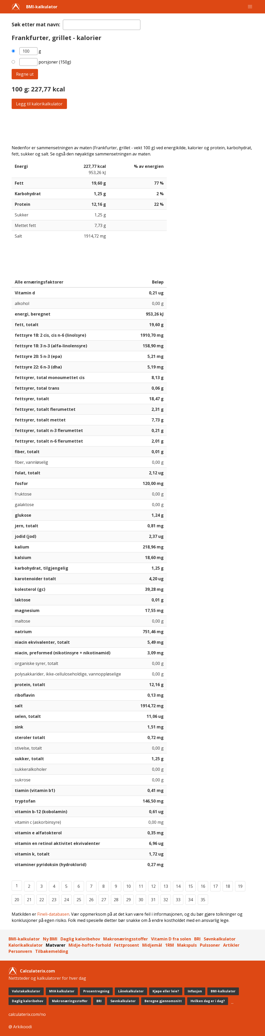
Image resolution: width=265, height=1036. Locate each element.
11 (141, 886)
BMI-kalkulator (41, 7)
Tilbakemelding (51, 951)
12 (153, 886)
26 (91, 899)
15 (190, 886)
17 (215, 886)
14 (178, 886)
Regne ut (25, 74)
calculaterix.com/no (27, 1014)
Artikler (231, 945)
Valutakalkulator (26, 991)
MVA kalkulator (61, 991)
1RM (169, 945)
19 (240, 886)
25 (79, 899)
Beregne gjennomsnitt (163, 1001)
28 (116, 899)
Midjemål (152, 945)
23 (54, 899)
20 (16, 899)
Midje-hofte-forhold (90, 945)
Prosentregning (96, 991)
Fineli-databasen (53, 914)
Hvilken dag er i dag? (208, 1001)
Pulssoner (210, 945)
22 (41, 899)
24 (66, 899)
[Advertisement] (133, 126)
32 (165, 899)
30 (141, 899)
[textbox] (101, 25)
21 (29, 899)
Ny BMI (50, 939)
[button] (250, 6)
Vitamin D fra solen (171, 939)
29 (128, 899)
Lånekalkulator (131, 991)
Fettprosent (126, 945)
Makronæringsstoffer (125, 939)
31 (153, 899)
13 (165, 886)
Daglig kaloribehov (80, 939)
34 (190, 899)
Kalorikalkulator (26, 945)
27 (103, 899)
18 (227, 886)
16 (203, 886)
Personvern (20, 951)
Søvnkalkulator (220, 939)
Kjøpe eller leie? (166, 991)
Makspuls (187, 945)
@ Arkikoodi (20, 1027)
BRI (197, 939)
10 (128, 886)
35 (203, 899)
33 (178, 899)
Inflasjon (195, 991)
